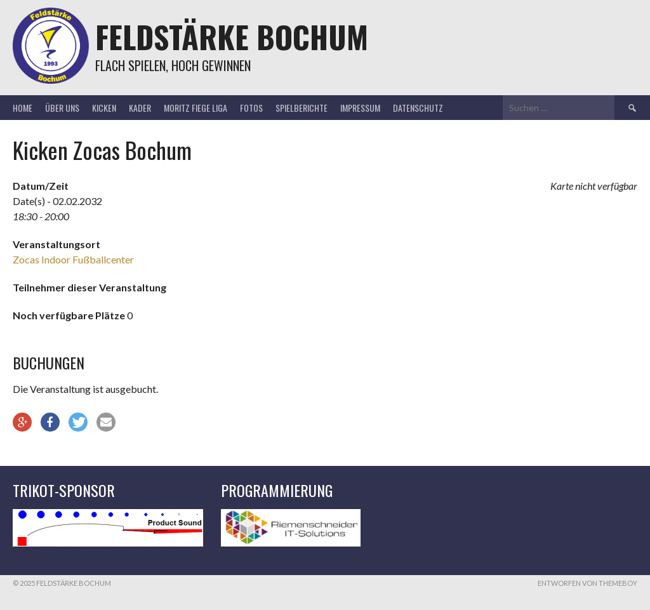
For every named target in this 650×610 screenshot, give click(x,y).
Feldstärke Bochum (231, 36)
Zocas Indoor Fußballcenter (73, 259)
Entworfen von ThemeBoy (587, 583)
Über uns (62, 107)
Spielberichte (301, 107)
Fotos (251, 107)
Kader (140, 107)
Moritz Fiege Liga (195, 107)
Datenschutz (418, 107)
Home (22, 107)
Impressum (360, 107)
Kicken (104, 107)
